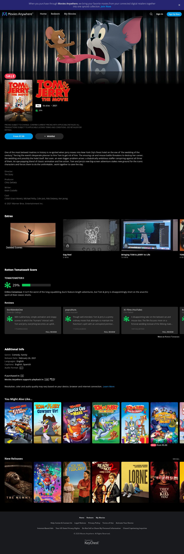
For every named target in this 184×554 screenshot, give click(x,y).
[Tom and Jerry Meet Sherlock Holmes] (164, 424)
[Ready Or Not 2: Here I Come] (106, 482)
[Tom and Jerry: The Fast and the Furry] (18, 422)
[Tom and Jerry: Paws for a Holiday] (135, 422)
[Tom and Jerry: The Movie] (106, 422)
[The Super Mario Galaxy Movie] (47, 482)
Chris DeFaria (11, 182)
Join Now (106, 6)
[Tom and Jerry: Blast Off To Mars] (76, 422)
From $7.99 (18, 136)
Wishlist (49, 136)
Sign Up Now (174, 14)
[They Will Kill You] (164, 482)
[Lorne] (135, 482)
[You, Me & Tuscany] (76, 482)
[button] (91, 235)
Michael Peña (30, 198)
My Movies (70, 13)
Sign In (159, 14)
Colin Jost (41, 198)
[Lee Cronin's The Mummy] (18, 482)
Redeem (55, 13)
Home (43, 13)
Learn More (108, 386)
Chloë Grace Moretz (14, 198)
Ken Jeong (63, 198)
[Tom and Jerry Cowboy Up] (47, 422)
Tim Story (9, 174)
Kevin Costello (11, 190)
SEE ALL (176, 459)
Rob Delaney (51, 198)
